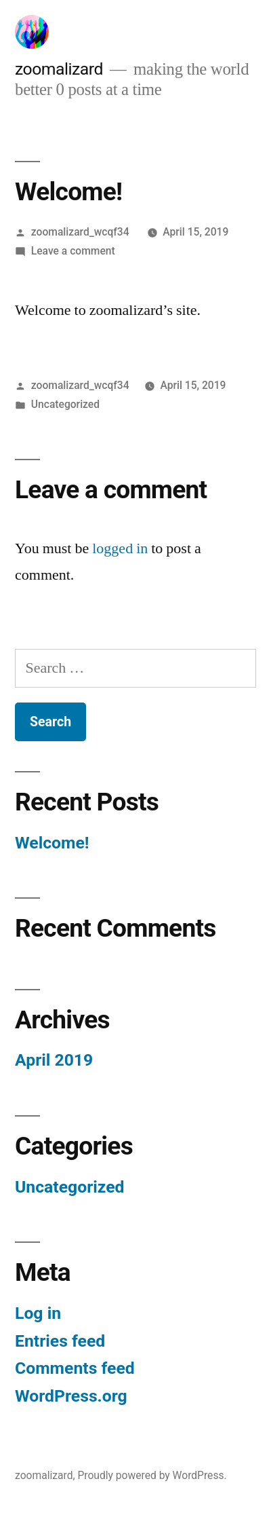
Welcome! (52, 843)
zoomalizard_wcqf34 (80, 231)
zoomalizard (59, 69)
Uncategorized (65, 404)
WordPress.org (71, 1396)
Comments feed (75, 1368)
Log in (38, 1313)
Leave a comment (73, 250)
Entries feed (60, 1341)
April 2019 (54, 1060)
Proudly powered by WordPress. (151, 1475)
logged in (120, 548)
